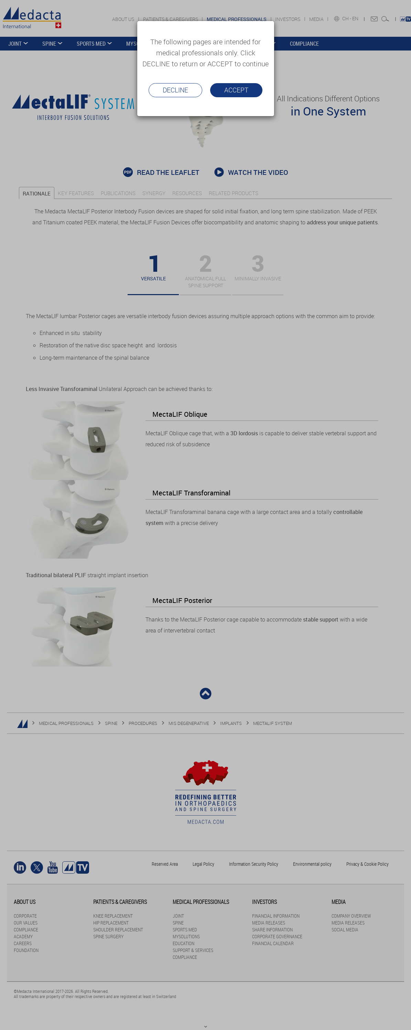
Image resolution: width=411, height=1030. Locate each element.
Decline (175, 90)
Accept (236, 90)
